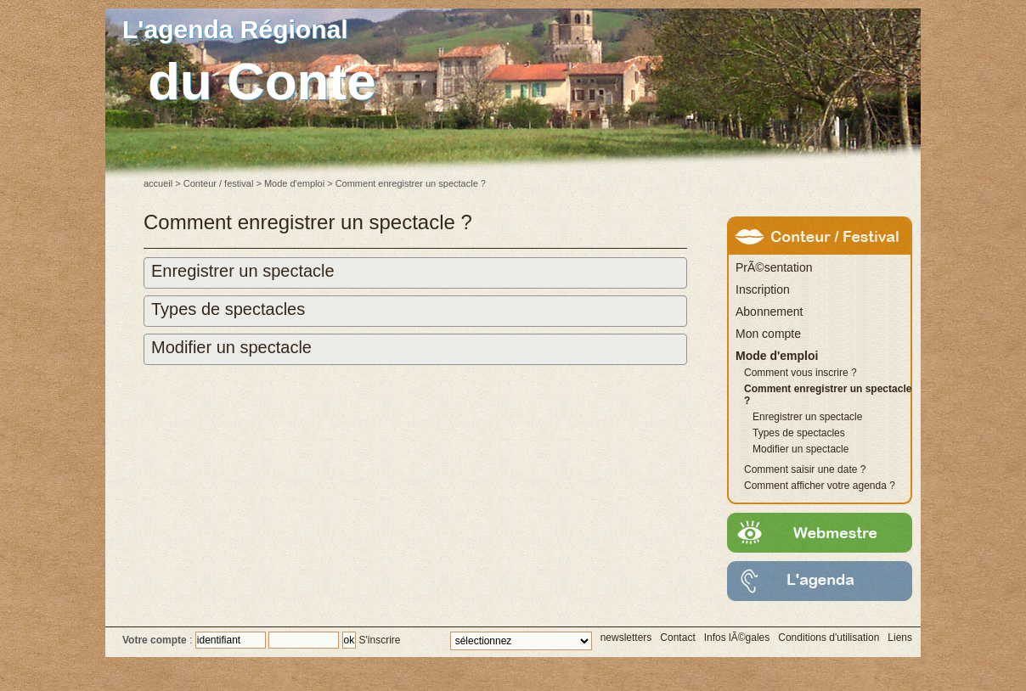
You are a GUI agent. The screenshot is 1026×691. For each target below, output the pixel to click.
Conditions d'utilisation (828, 637)
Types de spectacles (228, 309)
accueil (158, 183)
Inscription (763, 289)
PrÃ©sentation (774, 267)
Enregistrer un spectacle (243, 270)
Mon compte (768, 333)
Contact (677, 637)
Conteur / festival (218, 183)
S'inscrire (380, 640)
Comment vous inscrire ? (800, 373)
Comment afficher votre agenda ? (819, 486)
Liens (900, 637)
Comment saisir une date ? (804, 469)
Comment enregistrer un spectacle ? (827, 395)
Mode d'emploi (294, 183)
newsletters (626, 637)
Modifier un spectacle (231, 347)
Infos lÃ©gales (737, 637)
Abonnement (769, 311)
